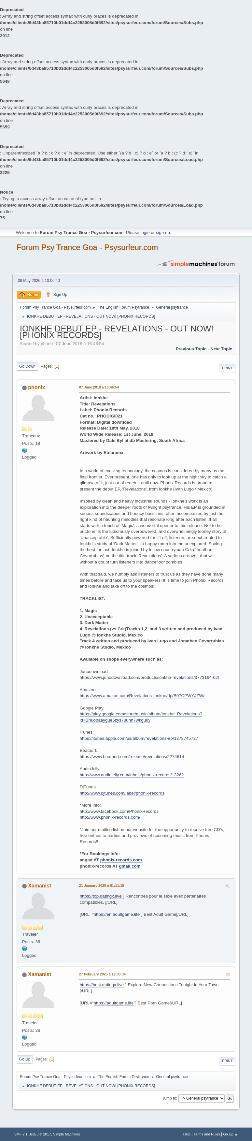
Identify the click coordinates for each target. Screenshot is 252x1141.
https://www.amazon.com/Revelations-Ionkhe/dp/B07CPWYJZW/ (142, 695)
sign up (163, 232)
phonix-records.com (121, 859)
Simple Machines (66, 1134)
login (144, 232)
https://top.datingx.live (101, 896)
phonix (36, 387)
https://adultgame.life (114, 1003)
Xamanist (39, 885)
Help (186, 1134)
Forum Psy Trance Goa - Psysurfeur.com (87, 247)
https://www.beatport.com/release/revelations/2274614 (132, 756)
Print (227, 368)
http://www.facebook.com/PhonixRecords (119, 811)
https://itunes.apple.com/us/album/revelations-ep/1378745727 (139, 738)
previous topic (191, 348)
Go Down (27, 366)
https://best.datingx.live (102, 984)
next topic (221, 348)
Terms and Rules (207, 1134)
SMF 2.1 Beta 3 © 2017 (32, 1134)
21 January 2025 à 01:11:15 (101, 885)
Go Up (25, 1059)
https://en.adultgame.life (117, 914)
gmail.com (129, 866)
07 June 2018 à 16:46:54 (99, 387)
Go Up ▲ (230, 1134)
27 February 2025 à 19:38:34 (102, 974)
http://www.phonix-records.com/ (110, 817)
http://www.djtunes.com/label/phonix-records (122, 793)
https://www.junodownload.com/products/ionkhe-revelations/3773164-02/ (149, 677)
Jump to (169, 1098)
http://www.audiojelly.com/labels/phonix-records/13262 (132, 774)
